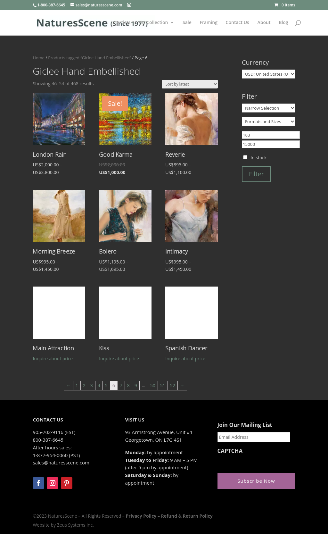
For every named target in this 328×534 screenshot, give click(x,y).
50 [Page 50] (152, 385)
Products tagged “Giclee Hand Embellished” (89, 58)
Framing (208, 22)
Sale (187, 22)
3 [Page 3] (91, 385)
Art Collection (153, 22)
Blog (283, 22)
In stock (258, 157)
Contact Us (237, 22)
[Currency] (268, 74)
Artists (123, 22)
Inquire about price (53, 358)
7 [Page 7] (121, 385)
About (264, 22)
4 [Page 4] (99, 385)
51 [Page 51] (162, 385)
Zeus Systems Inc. (75, 525)
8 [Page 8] (128, 385)
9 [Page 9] (136, 385)
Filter (256, 174)
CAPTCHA (230, 451)
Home (38, 58)
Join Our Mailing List (244, 425)
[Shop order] (190, 84)
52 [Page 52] (172, 385)
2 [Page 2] (84, 385)
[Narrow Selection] (268, 108)
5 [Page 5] (106, 385)
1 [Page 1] (77, 385)
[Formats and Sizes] (268, 121)
